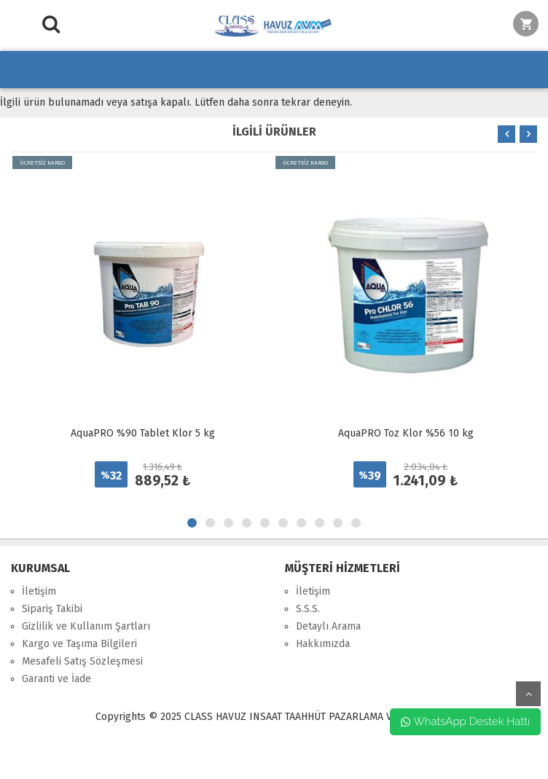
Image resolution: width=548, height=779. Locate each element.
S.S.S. (308, 609)
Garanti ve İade (56, 679)
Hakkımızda (323, 644)
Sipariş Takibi (52, 609)
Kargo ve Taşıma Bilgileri (79, 644)
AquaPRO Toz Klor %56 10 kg (406, 433)
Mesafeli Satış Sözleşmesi (82, 661)
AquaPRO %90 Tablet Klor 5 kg (143, 433)
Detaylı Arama (328, 626)
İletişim (39, 591)
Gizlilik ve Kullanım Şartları (86, 626)
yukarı (528, 693)
